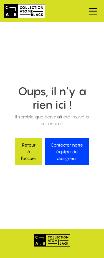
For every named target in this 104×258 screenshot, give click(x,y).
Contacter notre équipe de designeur (66, 151)
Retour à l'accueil (29, 151)
